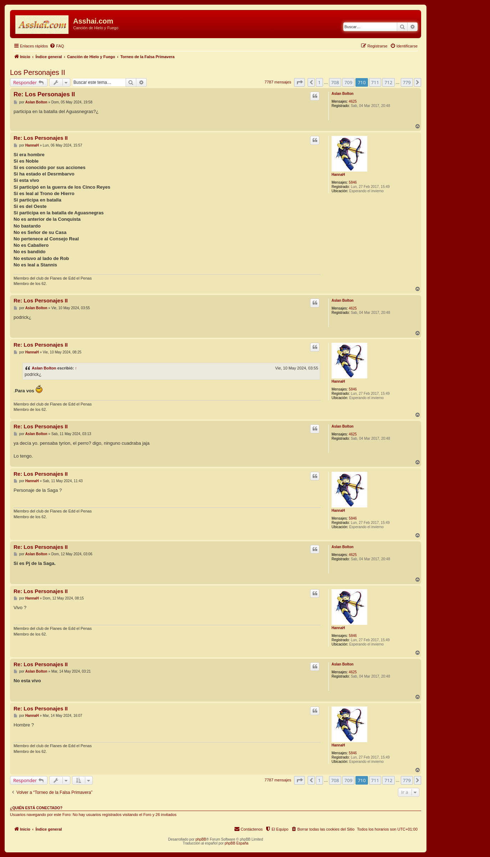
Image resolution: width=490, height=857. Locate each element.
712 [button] (388, 82)
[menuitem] (57, 46)
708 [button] (335, 82)
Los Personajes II (37, 72)
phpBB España (236, 843)
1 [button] (319, 82)
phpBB (201, 839)
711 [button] (375, 82)
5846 (353, 182)
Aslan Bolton (343, 94)
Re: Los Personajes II (44, 94)
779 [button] (407, 82)
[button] (299, 82)
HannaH (338, 175)
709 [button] (348, 82)
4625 (353, 101)
